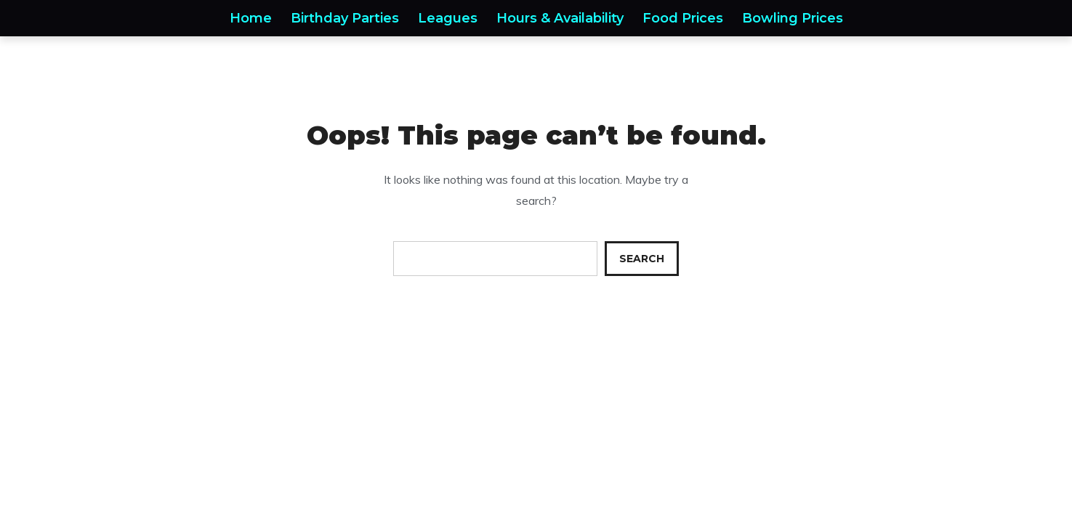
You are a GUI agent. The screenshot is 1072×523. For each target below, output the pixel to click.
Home (251, 18)
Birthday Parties (345, 18)
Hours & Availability (560, 18)
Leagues (447, 18)
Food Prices (682, 18)
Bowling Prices (792, 18)
